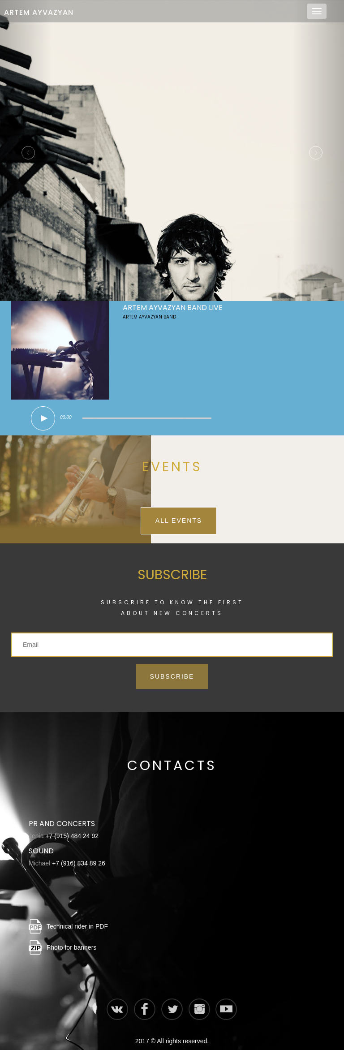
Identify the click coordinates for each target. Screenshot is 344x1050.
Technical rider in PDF (77, 917)
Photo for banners (71, 938)
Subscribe (172, 667)
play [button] (43, 409)
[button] (26, 146)
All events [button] (178, 511)
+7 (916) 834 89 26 (78, 854)
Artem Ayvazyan (38, 12)
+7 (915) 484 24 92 (72, 827)
